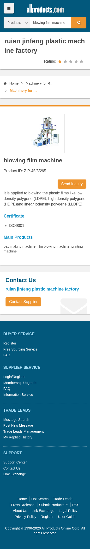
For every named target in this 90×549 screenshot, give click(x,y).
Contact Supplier (23, 302)
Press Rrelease (22, 505)
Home (11, 83)
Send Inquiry (72, 184)
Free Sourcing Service (20, 349)
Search (78, 22)
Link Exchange (14, 474)
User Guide (67, 517)
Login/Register (14, 377)
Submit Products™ (53, 505)
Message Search (16, 420)
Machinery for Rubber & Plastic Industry (40, 83)
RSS (75, 505)
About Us (20, 511)
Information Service (18, 395)
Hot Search (40, 499)
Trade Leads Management (23, 431)
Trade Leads (62, 499)
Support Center (15, 462)
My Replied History (17, 437)
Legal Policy (68, 511)
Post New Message (18, 425)
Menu (8, 8)
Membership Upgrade (19, 383)
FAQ (6, 355)
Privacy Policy (25, 517)
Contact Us (11, 468)
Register (9, 343)
